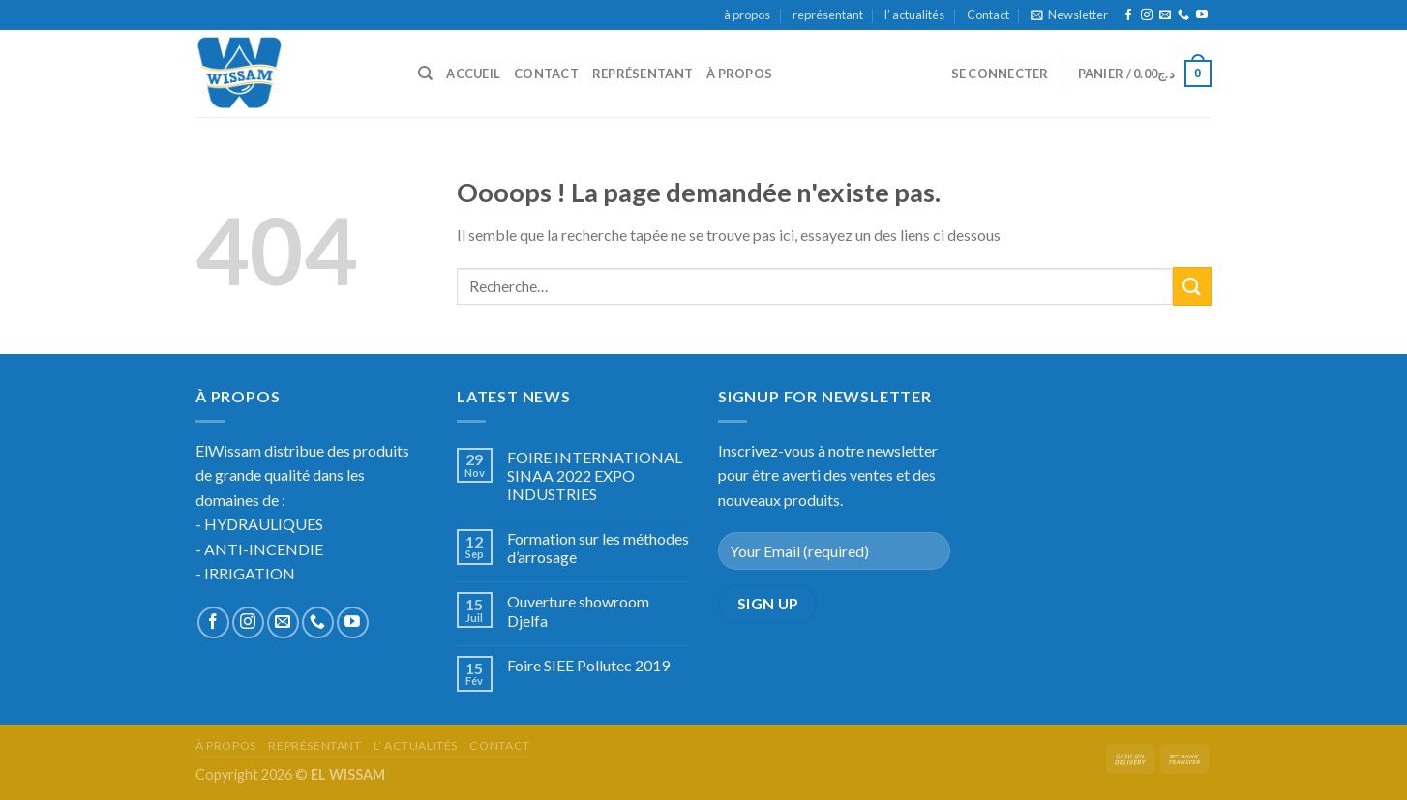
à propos (747, 14)
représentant (828, 14)
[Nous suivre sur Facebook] (1128, 15)
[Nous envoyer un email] (1165, 15)
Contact (988, 14)
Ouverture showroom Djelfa (578, 610)
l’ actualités (914, 14)
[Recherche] (425, 73)
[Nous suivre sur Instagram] (1147, 15)
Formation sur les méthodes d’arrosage (598, 547)
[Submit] (1192, 286)
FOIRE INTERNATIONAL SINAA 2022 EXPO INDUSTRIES (594, 475)
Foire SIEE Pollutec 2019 (588, 665)
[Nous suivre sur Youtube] (1202, 15)
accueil (473, 73)
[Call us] (1183, 15)
